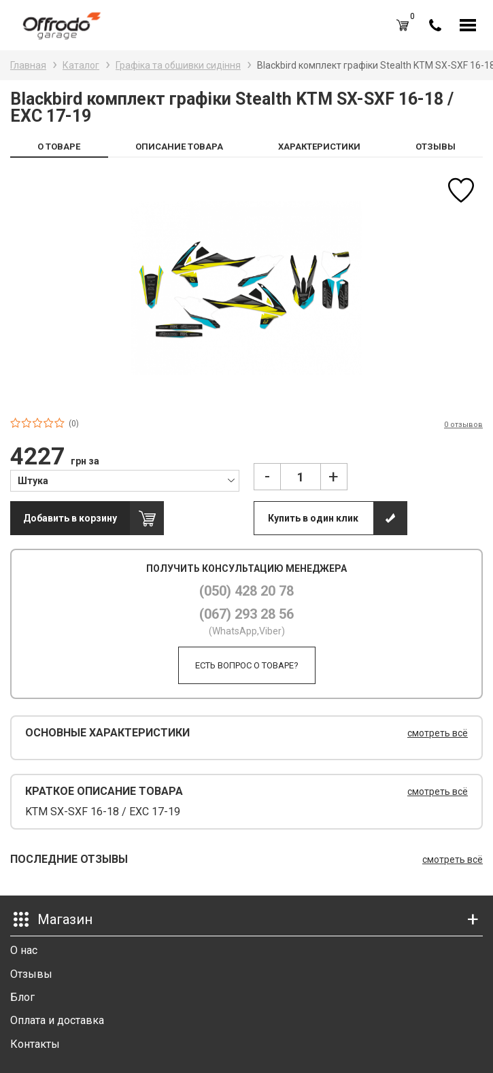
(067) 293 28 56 (246, 614)
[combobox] (124, 480)
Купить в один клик (313, 518)
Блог (22, 997)
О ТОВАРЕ (58, 146)
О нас (23, 950)
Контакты (35, 1044)
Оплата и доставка (57, 1020)
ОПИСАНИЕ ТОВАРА (179, 146)
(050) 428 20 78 (246, 591)
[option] (246, 288)
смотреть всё (437, 733)
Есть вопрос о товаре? (247, 665)
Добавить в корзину (70, 518)
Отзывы (31, 974)
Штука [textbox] (33, 480)
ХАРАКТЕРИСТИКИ (319, 146)
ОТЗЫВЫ (435, 146)
